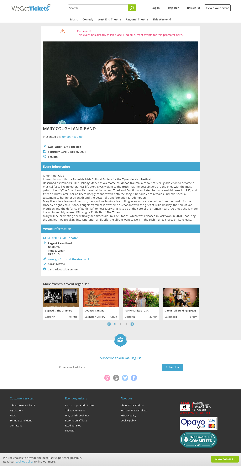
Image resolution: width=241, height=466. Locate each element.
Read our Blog (73, 425)
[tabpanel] (61, 303)
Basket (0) (193, 8)
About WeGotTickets (132, 405)
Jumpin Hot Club (72, 136)
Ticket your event (217, 8)
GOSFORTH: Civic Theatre (60, 238)
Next (132, 324)
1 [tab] (115, 324)
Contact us (16, 425)
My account (16, 410)
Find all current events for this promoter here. (153, 35)
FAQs (13, 415)
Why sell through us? (77, 415)
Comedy (87, 19)
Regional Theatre (137, 19)
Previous (109, 324)
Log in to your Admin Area (80, 405)
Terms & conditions (21, 420)
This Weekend (162, 19)
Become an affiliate (76, 420)
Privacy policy (128, 415)
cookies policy (24, 461)
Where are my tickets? (22, 405)
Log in (156, 8)
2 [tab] (121, 324)
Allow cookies (224, 459)
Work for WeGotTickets (134, 410)
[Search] (132, 7)
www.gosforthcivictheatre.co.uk (69, 259)
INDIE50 (69, 430)
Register (173, 8)
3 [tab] (126, 324)
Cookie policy (128, 420)
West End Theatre (109, 19)
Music (74, 19)
